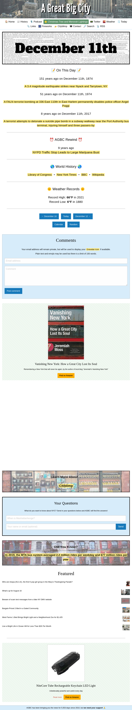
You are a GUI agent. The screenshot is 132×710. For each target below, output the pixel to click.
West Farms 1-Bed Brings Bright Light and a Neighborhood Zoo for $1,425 (32, 617)
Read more (57, 697)
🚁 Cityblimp (60, 26)
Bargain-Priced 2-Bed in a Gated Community (20, 608)
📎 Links (31, 26)
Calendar (59, 224)
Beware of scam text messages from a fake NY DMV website (27, 599)
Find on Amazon (66, 376)
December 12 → (83, 216)
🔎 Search (89, 26)
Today (66, 216)
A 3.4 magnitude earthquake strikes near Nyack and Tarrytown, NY (66, 86)
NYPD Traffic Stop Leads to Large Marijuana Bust (66, 152)
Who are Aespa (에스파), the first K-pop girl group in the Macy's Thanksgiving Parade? (37, 582)
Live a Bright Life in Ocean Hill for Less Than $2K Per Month (26, 626)
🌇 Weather (109, 21)
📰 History (22, 21)
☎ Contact (75, 26)
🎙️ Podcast (36, 21)
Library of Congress (40, 174)
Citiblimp (66, 486)
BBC (84, 174)
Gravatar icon (93, 249)
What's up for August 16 (12, 591)
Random (73, 224)
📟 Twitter (95, 21)
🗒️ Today (122, 21)
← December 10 (49, 216)
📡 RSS (101, 26)
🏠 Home (10, 21)
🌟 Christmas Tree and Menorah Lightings (66, 21)
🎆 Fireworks (45, 26)
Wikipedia (98, 174)
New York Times (66, 174)
